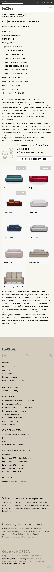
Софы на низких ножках (15, 74)
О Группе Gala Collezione (12, 445)
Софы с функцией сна (14, 54)
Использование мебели (12, 418)
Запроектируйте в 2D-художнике (16, 434)
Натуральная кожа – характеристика (17, 407)
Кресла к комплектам (12, 77)
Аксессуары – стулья (11, 85)
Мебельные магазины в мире (14, 482)
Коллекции (23, 26)
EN (38, 2)
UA (45, 2)
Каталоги (6, 455)
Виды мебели (9, 26)
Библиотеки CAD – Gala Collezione (16, 458)
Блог (4, 441)
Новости (6, 31)
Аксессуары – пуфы (11, 89)
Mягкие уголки (8, 370)
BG (51, 2)
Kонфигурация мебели (11, 404)
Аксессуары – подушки (13, 93)
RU (42, 2)
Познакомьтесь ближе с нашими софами (19, 401)
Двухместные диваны (14, 47)
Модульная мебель (11, 35)
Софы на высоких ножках (16, 70)
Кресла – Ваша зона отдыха (15, 81)
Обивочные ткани (9, 425)
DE (48, 2)
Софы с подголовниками (16, 62)
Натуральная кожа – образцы (14, 411)
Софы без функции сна (14, 58)
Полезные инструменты (12, 472)
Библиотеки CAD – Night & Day (15, 461)
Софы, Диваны (9, 43)
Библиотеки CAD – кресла (13, 465)
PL (35, 2)
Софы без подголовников (16, 66)
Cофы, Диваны (24, 15)
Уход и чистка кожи (10, 414)
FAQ (4, 438)
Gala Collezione (8, 15)
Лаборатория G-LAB (10, 421)
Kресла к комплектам (11, 377)
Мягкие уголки (9, 39)
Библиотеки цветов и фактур (14, 468)
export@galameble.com (26, 543)
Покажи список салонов (34, 159)
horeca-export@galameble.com (31, 565)
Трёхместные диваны (14, 50)
